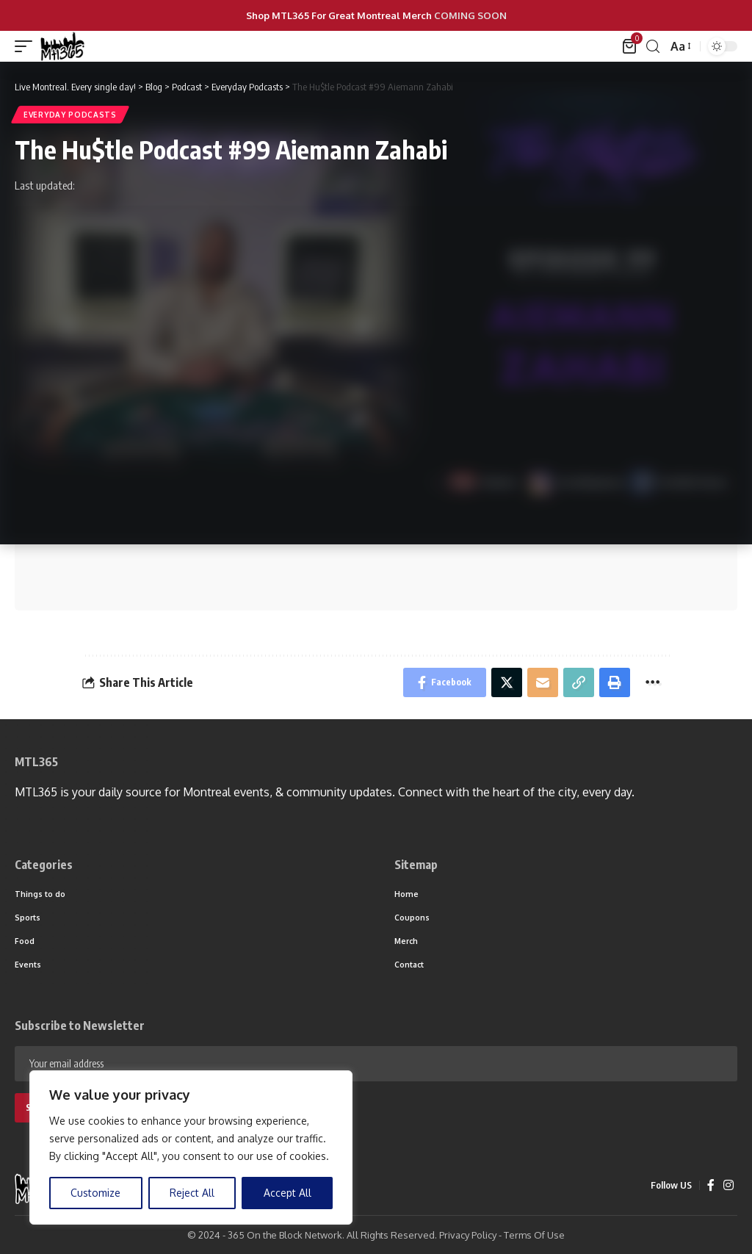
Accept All (287, 1192)
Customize (95, 1192)
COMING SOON (470, 15)
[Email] (542, 682)
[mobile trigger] (27, 46)
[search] (653, 46)
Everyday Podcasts (70, 114)
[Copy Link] (578, 682)
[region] (190, 1147)
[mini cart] (630, 46)
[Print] (614, 682)
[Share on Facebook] (444, 682)
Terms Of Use (534, 1235)
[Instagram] (728, 1185)
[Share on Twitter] (506, 682)
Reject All (192, 1192)
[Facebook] (711, 1185)
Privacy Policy (467, 1235)
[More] (652, 682)
